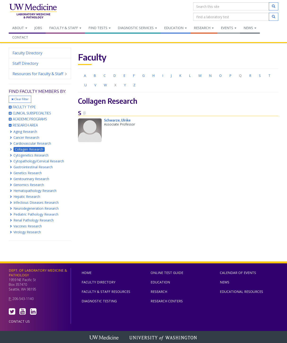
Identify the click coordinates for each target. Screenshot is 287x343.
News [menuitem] (250, 28)
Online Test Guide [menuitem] (167, 272)
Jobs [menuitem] (38, 28)
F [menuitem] (134, 75)
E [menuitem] (124, 75)
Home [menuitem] (86, 272)
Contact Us (19, 321)
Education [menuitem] (175, 28)
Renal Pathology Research (33, 220)
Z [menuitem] (134, 85)
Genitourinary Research (31, 179)
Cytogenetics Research (30, 155)
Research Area (23, 125)
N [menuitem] (210, 75)
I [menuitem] (162, 75)
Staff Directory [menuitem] (25, 63)
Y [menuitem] (125, 85)
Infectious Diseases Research (36, 202)
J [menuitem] (171, 75)
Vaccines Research (27, 226)
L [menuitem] (190, 75)
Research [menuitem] (204, 28)
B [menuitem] (95, 75)
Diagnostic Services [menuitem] (137, 28)
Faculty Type (22, 107)
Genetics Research (27, 173)
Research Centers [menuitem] (167, 301)
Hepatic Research (26, 196)
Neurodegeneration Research (36, 208)
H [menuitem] (153, 75)
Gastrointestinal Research (33, 167)
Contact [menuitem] (20, 37)
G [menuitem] (143, 75)
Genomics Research (28, 184)
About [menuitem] (19, 28)
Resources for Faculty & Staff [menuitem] (40, 74)
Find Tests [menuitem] (99, 28)
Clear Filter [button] (20, 99)
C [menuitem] (105, 75)
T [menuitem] (269, 75)
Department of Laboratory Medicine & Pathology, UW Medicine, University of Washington (33, 11)
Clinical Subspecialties (30, 113)
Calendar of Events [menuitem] (238, 272)
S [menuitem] (260, 75)
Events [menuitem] (228, 28)
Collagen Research (29, 149)
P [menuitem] (230, 75)
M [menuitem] (199, 75)
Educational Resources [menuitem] (241, 291)
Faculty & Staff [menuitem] (65, 28)
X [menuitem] (115, 85)
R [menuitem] (250, 75)
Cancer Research (26, 137)
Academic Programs (28, 119)
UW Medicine (104, 338)
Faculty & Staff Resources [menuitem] (106, 291)
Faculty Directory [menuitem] (27, 53)
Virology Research (27, 232)
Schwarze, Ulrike (117, 120)
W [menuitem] (105, 85)
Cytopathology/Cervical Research (38, 161)
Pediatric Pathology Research (35, 214)
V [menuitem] (95, 85)
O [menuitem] (220, 75)
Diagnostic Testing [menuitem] (99, 301)
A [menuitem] (85, 75)
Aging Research (25, 131)
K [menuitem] (180, 75)
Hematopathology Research (35, 190)
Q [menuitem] (240, 75)
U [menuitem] (85, 85)
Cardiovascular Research (32, 143)
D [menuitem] (114, 75)
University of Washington (163, 338)
